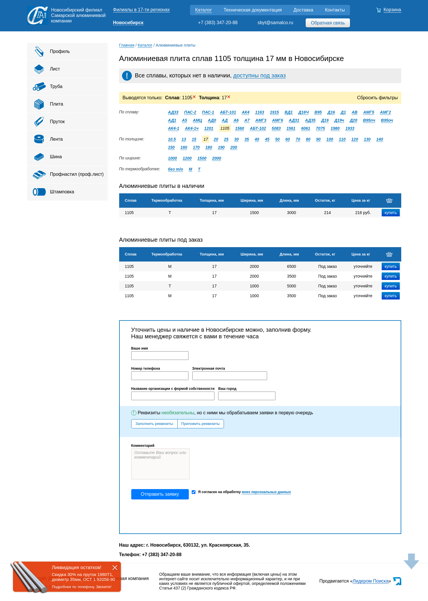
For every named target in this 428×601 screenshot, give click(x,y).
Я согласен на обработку (241, 492)
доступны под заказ (259, 75)
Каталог (203, 9)
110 (342, 139)
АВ (354, 112)
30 (236, 139)
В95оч (387, 120)
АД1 (172, 120)
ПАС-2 (190, 112)
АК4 (246, 112)
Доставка (303, 9)
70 (298, 139)
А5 (184, 120)
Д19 (325, 120)
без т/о (175, 169)
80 (308, 139)
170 (196, 147)
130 (367, 139)
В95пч (369, 120)
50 (277, 139)
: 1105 (180, 97)
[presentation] (175, 516)
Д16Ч (303, 112)
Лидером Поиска (371, 581)
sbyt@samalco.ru (275, 22)
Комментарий (143, 446)
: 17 (215, 97)
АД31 (294, 120)
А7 (247, 120)
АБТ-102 (258, 128)
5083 (276, 128)
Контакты (335, 9)
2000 (216, 158)
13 (184, 139)
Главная (126, 45)
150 (171, 147)
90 (318, 139)
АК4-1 (173, 128)
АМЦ (197, 120)
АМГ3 (260, 120)
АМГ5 (368, 112)
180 (209, 147)
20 (216, 139)
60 (288, 139)
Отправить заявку (160, 494)
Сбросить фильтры (377, 97)
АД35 (310, 120)
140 (379, 139)
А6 (236, 120)
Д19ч (339, 120)
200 (233, 147)
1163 (259, 112)
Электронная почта (208, 369)
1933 (349, 128)
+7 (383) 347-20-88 (217, 22)
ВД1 (289, 112)
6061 (305, 128)
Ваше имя (139, 348)
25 (226, 139)
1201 (208, 128)
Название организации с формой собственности (173, 389)
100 (329, 139)
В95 (318, 112)
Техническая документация (253, 9)
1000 (172, 158)
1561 (290, 128)
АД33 (173, 112)
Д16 (331, 112)
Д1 (343, 112)
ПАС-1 (208, 112)
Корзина (392, 9)
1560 (239, 128)
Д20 (353, 120)
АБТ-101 (228, 112)
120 (354, 139)
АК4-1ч (191, 128)
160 (183, 147)
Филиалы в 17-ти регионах (141, 9)
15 (194, 139)
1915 (274, 112)
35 (246, 139)
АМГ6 (277, 120)
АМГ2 (385, 112)
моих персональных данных (266, 492)
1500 (201, 158)
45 (267, 139)
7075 (320, 128)
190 (221, 147)
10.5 (172, 139)
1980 (335, 128)
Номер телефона (145, 369)
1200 (187, 158)
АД (225, 120)
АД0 (212, 120)
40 (257, 139)
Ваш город (227, 389)
